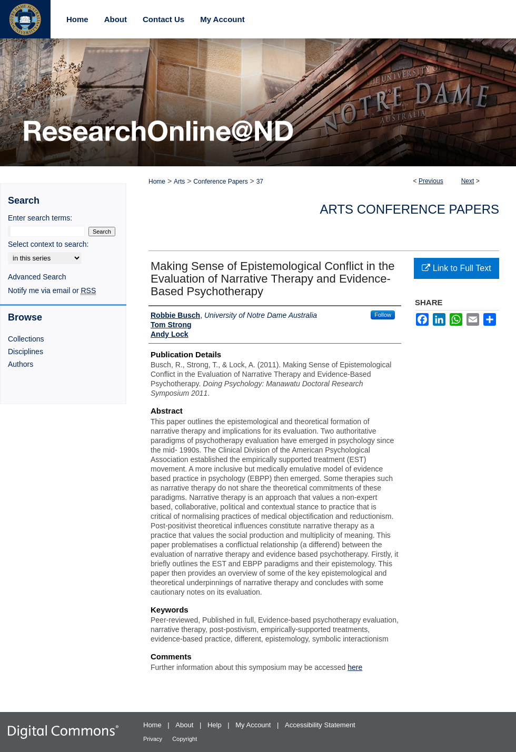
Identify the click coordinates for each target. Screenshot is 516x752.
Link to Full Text (456, 268)
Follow (382, 315)
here (355, 667)
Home (156, 181)
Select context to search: (48, 244)
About (185, 725)
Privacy (153, 739)
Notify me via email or (52, 290)
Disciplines (25, 351)
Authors (20, 364)
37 (259, 181)
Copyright (184, 739)
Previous (431, 181)
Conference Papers (220, 181)
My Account (254, 725)
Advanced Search (37, 277)
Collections (26, 339)
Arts (179, 181)
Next (467, 181)
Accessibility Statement (320, 725)
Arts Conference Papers (409, 209)
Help (215, 725)
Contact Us (163, 19)
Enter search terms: (40, 218)
